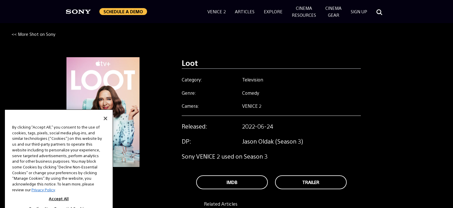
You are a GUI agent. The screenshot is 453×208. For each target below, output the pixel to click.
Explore (273, 11)
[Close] (105, 124)
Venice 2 (216, 11)
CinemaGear (333, 11)
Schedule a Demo (123, 11)
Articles (245, 11)
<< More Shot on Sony (33, 34)
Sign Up (359, 11)
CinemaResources (304, 11)
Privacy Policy (43, 196)
